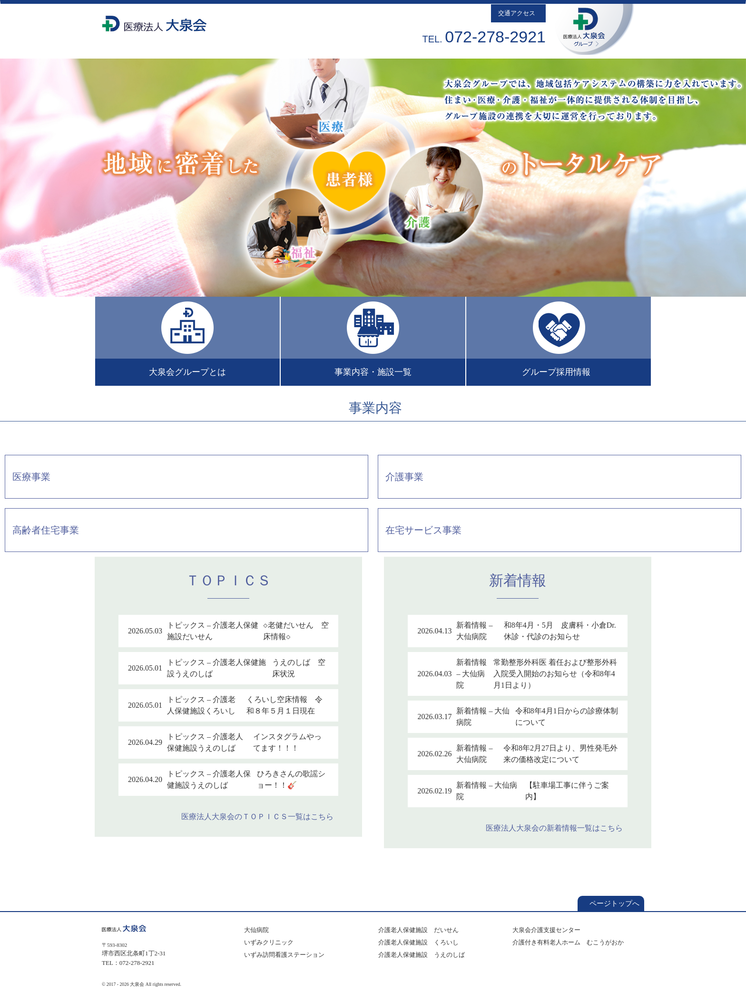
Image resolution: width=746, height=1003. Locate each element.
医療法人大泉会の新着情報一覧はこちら (557, 828)
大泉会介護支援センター (545, 929)
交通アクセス (518, 13)
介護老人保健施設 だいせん (417, 929)
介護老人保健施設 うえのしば (420, 954)
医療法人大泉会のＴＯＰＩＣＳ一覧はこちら (259, 816)
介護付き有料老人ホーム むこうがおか (567, 942)
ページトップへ (610, 903)
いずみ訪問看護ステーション (282, 954)
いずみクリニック (267, 942)
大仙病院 (255, 929)
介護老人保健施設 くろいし (417, 942)
